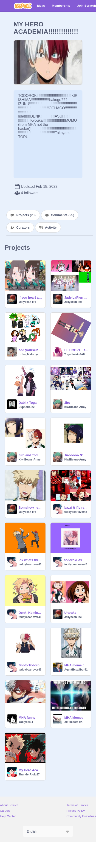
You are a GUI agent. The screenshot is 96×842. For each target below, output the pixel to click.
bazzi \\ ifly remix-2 (76, 507)
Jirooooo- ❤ (73, 455)
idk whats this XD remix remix (31, 560)
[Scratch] (23, 5)
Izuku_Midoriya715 (31, 354)
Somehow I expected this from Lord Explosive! (31, 507)
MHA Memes (73, 717)
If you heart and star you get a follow (31, 297)
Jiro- (67, 402)
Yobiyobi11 (26, 722)
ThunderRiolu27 (29, 774)
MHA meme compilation (76, 665)
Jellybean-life (27, 301)
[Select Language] (48, 831)
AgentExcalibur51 (76, 669)
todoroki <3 (73, 560)
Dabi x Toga (28, 402)
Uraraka (70, 613)
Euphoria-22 (26, 407)
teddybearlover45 (75, 512)
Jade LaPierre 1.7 (76, 297)
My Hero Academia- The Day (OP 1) (31, 770)
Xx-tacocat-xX (73, 722)
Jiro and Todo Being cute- (31, 455)
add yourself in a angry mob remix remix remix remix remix (31, 350)
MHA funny (27, 717)
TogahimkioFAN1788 (76, 354)
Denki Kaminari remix (31, 613)
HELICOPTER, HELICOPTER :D (76, 350)
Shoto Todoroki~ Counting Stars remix (31, 665)
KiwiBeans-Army (75, 407)
